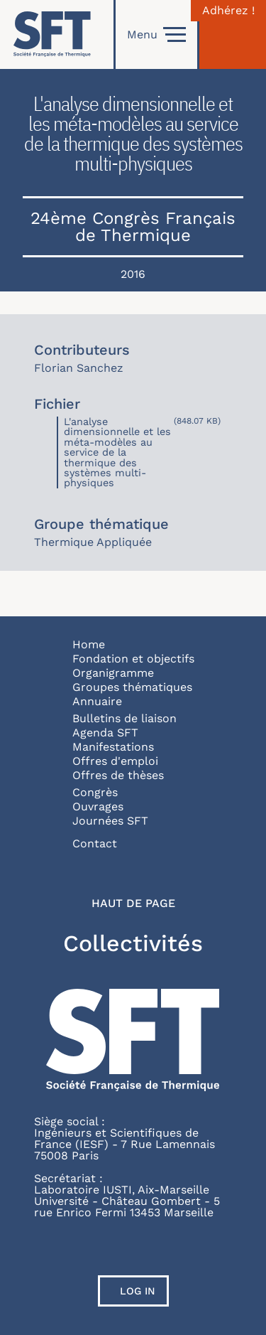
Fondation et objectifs (133, 658)
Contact (94, 843)
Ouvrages (97, 806)
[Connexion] (232, 34)
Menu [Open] (156, 34)
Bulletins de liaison (124, 718)
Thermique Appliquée (93, 542)
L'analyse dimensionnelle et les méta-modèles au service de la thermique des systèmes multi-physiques (117, 452)
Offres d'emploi (115, 761)
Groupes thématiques (132, 687)
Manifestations (113, 747)
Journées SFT (110, 820)
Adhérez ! (228, 10)
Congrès (95, 792)
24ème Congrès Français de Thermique (133, 226)
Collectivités (133, 943)
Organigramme (113, 673)
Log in (137, 1291)
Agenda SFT (105, 732)
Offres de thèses (118, 775)
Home (88, 644)
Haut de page (133, 903)
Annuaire (97, 701)
